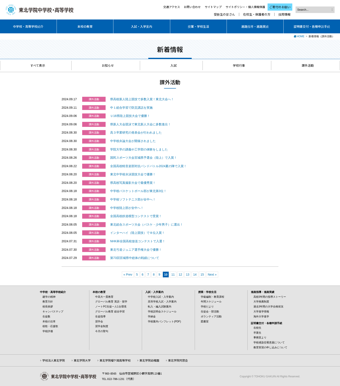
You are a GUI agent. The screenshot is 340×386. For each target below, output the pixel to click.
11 (173, 274)
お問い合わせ (192, 7)
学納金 (152, 316)
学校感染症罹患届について (269, 342)
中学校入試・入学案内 (161, 296)
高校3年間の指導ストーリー (269, 296)
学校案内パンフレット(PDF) (164, 321)
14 (195, 274)
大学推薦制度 (261, 301)
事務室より (259, 337)
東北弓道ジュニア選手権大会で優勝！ (136, 249)
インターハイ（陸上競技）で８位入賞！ (137, 232)
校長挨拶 (47, 306)
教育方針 (47, 301)
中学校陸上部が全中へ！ (127, 208)
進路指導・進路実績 (255, 26)
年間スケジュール (211, 301)
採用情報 (284, 14)
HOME (300, 36)
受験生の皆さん (224, 14)
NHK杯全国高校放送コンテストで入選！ (137, 241)
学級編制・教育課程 (212, 296)
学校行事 (237, 65)
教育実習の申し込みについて (270, 347)
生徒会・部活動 (210, 311)
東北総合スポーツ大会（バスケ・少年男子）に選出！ (146, 224)
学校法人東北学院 (53, 360)
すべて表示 (35, 65)
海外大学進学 (261, 316)
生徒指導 (100, 316)
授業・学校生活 (198, 26)
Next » (212, 274)
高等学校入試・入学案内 (162, 301)
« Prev (127, 274)
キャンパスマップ (52, 311)
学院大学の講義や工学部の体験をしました (139, 149)
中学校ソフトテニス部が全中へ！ (133, 199)
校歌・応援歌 (50, 326)
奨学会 (99, 321)
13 (187, 274)
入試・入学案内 (141, 26)
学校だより (207, 306)
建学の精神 (49, 296)
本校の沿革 (49, 321)
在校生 (257, 327)
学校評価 (47, 331)
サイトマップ (213, 7)
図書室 (205, 321)
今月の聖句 (101, 331)
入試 (171, 65)
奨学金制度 (101, 326)
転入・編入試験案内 (159, 306)
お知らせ (106, 65)
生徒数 (46, 316)
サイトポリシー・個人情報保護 (245, 7)
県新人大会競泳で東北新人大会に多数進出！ (140, 124)
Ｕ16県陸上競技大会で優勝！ (130, 116)
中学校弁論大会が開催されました (133, 141)
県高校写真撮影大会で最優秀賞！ (133, 182)
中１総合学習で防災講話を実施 (131, 107)
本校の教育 (85, 26)
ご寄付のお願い (280, 7)
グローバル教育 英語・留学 (111, 301)
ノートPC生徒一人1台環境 (110, 306)
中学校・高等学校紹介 (28, 26)
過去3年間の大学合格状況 (268, 306)
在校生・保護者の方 (256, 14)
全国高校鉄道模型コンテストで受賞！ (136, 216)
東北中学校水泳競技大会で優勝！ (133, 174)
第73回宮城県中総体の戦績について (134, 258)
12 (180, 274)
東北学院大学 (82, 360)
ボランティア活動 (211, 316)
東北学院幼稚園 (149, 360)
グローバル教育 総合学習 (109, 311)
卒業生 (257, 332)
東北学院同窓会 (178, 360)
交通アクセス (171, 7)
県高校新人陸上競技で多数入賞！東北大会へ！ (142, 99)
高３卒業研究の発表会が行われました (136, 132)
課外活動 (306, 65)
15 (202, 274)
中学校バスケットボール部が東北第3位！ (138, 191)
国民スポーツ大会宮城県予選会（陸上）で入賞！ (143, 157)
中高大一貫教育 (104, 296)
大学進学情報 (261, 311)
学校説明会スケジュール (162, 311)
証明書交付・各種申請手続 (312, 26)
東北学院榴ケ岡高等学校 (115, 360)
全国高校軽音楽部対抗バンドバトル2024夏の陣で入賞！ (148, 166)
